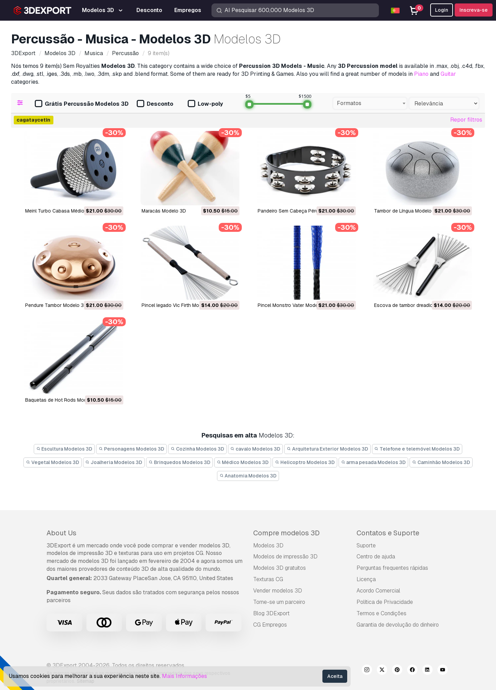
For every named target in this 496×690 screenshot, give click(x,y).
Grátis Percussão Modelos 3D (81, 104)
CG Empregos (270, 624)
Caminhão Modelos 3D (441, 462)
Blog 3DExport (271, 613)
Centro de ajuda (375, 556)
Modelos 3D (268, 545)
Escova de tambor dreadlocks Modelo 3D (420, 305)
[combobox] (370, 103)
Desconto (155, 104)
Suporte (366, 545)
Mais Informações (184, 676)
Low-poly (205, 104)
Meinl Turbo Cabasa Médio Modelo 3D (67, 211)
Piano (421, 74)
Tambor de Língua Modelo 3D (406, 211)
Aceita (334, 676)
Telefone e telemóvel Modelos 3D (417, 449)
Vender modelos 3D (277, 590)
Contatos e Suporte (387, 532)
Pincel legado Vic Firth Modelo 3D (179, 305)
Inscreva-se (473, 10)
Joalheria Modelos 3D (114, 462)
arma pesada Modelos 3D (373, 462)
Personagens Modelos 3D (131, 449)
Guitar (448, 74)
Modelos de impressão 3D (285, 556)
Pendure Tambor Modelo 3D (56, 305)
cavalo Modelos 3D (255, 449)
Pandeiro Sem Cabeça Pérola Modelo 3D (303, 211)
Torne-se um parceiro (279, 602)
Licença (366, 579)
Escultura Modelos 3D (64, 449)
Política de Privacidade (384, 602)
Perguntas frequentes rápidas (392, 567)
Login (441, 10)
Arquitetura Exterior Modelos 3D (327, 449)
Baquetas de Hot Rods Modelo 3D (63, 400)
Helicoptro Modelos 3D (305, 462)
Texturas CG (268, 579)
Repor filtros (466, 119)
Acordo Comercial (378, 590)
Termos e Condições (381, 613)
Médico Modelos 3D (243, 462)
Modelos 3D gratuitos (279, 567)
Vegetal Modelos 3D (52, 462)
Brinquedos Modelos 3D (179, 462)
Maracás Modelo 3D (164, 211)
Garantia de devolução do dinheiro (397, 624)
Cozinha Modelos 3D (197, 449)
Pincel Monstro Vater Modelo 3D (294, 305)
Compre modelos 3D (286, 532)
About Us (61, 532)
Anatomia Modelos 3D (248, 476)
